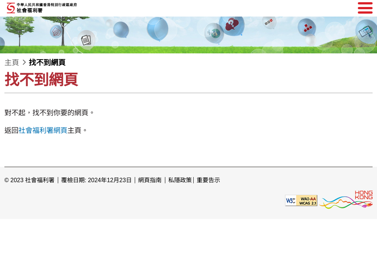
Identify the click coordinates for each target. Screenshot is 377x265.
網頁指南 (150, 180)
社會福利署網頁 (42, 130)
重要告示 (208, 180)
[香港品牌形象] (346, 200)
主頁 (11, 63)
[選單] (365, 8)
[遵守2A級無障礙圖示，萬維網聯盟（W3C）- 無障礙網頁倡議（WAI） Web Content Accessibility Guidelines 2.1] (301, 200)
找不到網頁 (47, 63)
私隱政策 (180, 180)
